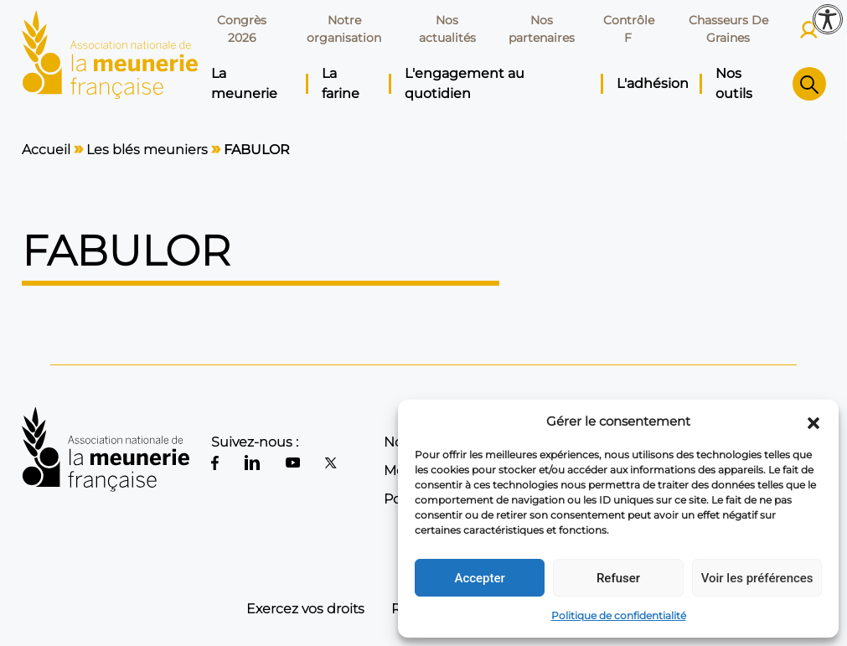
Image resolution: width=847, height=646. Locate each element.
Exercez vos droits (305, 609)
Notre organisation (344, 29)
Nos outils (733, 83)
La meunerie (244, 83)
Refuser (618, 578)
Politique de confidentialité (618, 615)
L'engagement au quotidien (464, 83)
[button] (813, 421)
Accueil (46, 150)
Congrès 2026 (241, 29)
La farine (340, 83)
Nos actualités (447, 29)
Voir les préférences (757, 578)
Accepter (479, 578)
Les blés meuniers (147, 150)
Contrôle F (628, 29)
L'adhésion (653, 83)
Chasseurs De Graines (728, 29)
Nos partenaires (542, 29)
